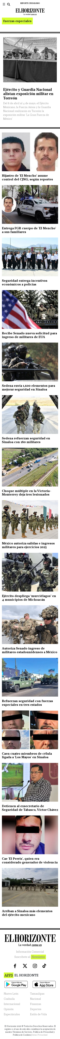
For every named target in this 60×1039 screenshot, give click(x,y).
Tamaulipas (37, 993)
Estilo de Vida (38, 1014)
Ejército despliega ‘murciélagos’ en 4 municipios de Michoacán (29, 598)
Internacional (12, 1004)
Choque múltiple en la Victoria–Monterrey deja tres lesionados (26, 493)
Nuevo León (11, 993)
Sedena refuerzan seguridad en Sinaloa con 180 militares (26, 440)
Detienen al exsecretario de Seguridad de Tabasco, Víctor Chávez (30, 808)
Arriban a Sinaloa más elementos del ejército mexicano (27, 913)
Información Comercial (30, 951)
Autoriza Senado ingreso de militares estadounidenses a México (29, 650)
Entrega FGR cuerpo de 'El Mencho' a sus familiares (29, 230)
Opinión (9, 1009)
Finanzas (35, 1004)
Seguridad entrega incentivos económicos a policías (24, 282)
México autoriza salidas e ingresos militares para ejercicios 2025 (28, 545)
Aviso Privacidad (39, 1035)
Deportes (35, 1009)
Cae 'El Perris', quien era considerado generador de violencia (30, 860)
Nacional (35, 999)
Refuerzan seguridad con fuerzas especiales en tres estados (27, 703)
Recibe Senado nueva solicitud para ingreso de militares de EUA (29, 335)
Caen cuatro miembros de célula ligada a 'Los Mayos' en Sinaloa (27, 755)
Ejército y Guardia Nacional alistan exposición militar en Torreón (28, 93)
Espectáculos (12, 1014)
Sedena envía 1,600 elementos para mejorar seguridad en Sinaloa (28, 387)
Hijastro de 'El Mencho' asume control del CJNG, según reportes (27, 177)
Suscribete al (30, 957)
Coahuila (9, 999)
